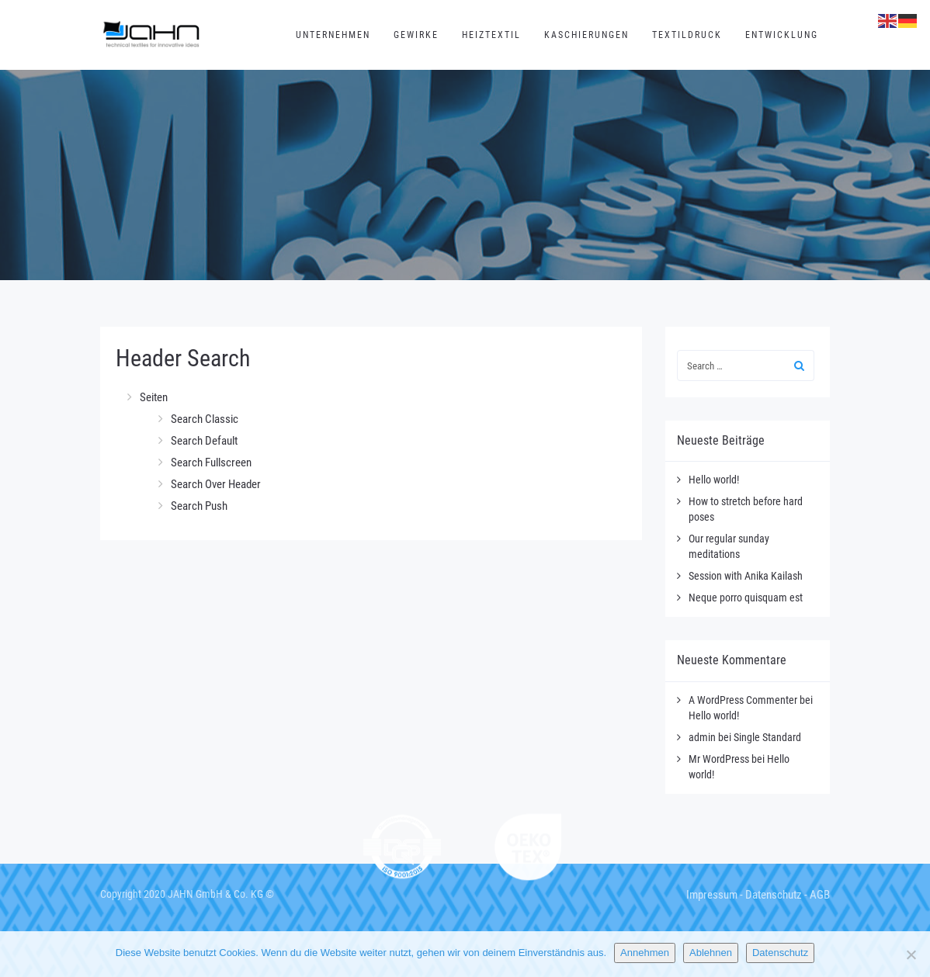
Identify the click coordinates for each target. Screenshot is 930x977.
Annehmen (644, 952)
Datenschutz (773, 895)
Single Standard (767, 737)
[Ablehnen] (910, 954)
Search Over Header (216, 484)
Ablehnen (710, 952)
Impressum (711, 895)
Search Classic (204, 419)
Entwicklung (781, 34)
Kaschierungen (586, 34)
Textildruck (687, 34)
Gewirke (416, 34)
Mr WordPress (719, 759)
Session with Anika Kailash (746, 576)
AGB (820, 895)
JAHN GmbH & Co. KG (215, 894)
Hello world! (714, 479)
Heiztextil (491, 34)
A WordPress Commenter (743, 700)
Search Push (199, 506)
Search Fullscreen (211, 462)
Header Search (183, 358)
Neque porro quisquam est (746, 597)
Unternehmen (333, 34)
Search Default (204, 441)
